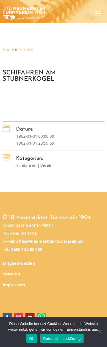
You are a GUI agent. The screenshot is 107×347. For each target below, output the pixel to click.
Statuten (11, 274)
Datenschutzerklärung (61, 338)
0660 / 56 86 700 (26, 249)
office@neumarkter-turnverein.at (49, 241)
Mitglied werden (19, 263)
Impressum (14, 284)
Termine (25, 49)
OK (32, 338)
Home (8, 49)
